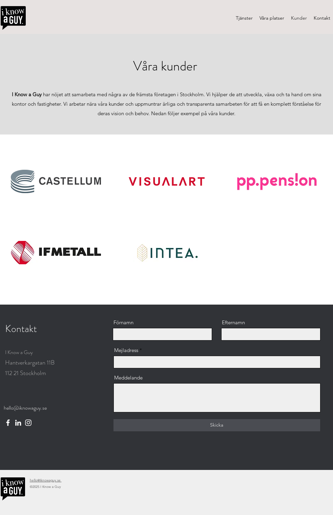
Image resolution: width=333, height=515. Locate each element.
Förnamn (123, 322)
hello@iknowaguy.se (25, 408)
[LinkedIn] (18, 422)
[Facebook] (8, 422)
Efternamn (233, 322)
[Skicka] (216, 425)
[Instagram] (28, 422)
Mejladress (126, 350)
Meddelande (128, 377)
